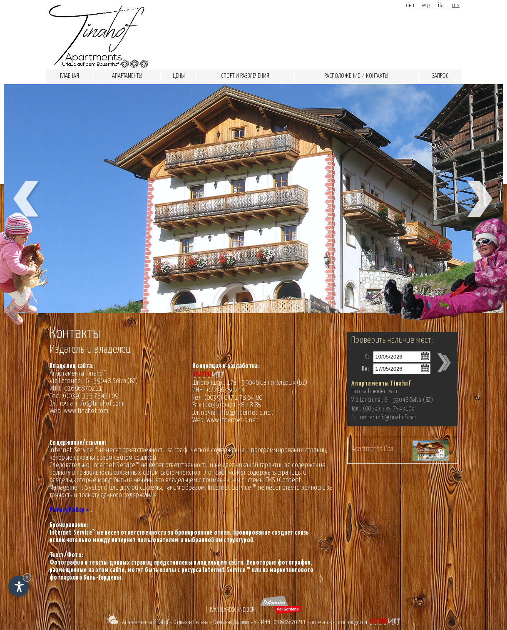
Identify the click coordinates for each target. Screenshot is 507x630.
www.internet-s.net (232, 420)
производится (369, 622)
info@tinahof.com (99, 403)
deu (410, 5)
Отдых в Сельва (191, 622)
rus (456, 5)
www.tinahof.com (86, 411)
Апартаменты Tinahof (145, 622)
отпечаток (321, 622)
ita (441, 5)
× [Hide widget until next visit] (27, 577)
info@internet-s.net (246, 412)
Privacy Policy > (69, 510)
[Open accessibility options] (18, 586)
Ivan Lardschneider (232, 610)
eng (426, 5)
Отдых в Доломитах (234, 622)
